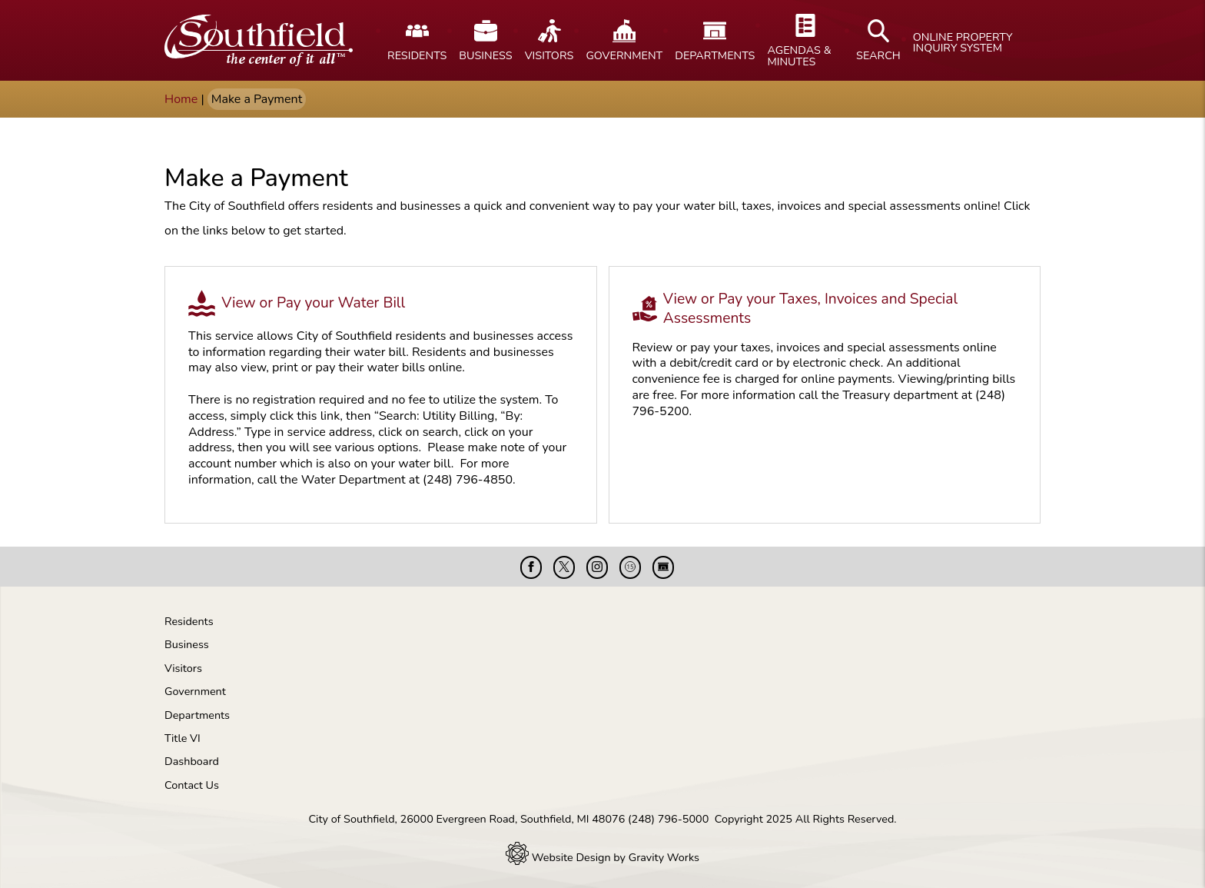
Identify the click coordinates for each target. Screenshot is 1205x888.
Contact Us (191, 785)
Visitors (183, 668)
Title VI (182, 738)
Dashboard (191, 761)
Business (186, 644)
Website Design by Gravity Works (602, 857)
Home (181, 99)
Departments (197, 715)
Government (195, 691)
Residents (189, 621)
